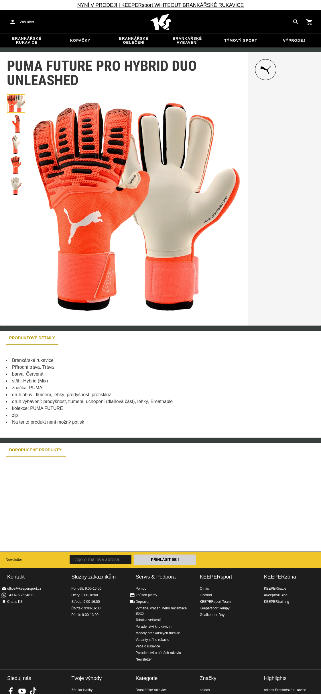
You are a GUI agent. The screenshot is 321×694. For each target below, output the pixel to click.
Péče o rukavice (147, 646)
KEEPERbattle (275, 589)
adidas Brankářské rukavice (285, 690)
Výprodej (294, 40)
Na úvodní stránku (161, 22)
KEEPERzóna (280, 577)
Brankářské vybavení (187, 40)
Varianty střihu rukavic (152, 640)
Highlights (275, 678)
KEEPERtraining (276, 602)
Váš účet (26, 22)
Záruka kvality (81, 690)
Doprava (141, 602)
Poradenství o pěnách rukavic (158, 653)
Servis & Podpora (155, 577)
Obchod (206, 595)
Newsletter (14, 560)
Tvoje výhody (86, 678)
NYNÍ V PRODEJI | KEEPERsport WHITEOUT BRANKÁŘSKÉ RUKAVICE (160, 5)
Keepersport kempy (215, 608)
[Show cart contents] (309, 22)
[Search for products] (296, 22)
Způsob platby (146, 595)
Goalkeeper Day (212, 615)
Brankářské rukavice (26, 40)
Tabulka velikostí (148, 620)
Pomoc (140, 589)
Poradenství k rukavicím (153, 627)
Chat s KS (15, 602)
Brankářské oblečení (133, 40)
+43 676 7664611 (20, 595)
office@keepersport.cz (24, 589)
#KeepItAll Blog (275, 595)
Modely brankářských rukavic (157, 633)
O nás (204, 589)
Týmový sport (240, 40)
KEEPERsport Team (215, 602)
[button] (16, 103)
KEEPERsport (216, 577)
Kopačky (80, 40)
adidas (205, 690)
